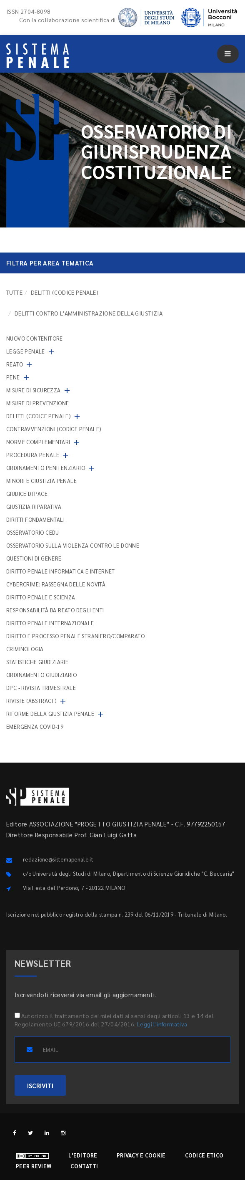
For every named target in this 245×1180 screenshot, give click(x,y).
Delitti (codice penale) (64, 292)
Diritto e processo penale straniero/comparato (75, 635)
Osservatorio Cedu (32, 532)
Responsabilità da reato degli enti (55, 610)
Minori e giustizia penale (41, 480)
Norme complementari (38, 441)
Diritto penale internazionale (50, 623)
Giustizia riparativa (33, 506)
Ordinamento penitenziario (45, 467)
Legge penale (25, 351)
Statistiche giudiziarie (37, 661)
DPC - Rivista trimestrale (41, 687)
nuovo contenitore (34, 338)
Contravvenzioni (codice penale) (53, 428)
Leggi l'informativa (162, 1024)
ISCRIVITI (40, 1085)
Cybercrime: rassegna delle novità (55, 584)
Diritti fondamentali (35, 519)
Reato (14, 364)
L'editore (83, 1155)
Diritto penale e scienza (40, 597)
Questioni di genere (34, 558)
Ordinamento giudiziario (41, 674)
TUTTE (14, 292)
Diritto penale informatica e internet (60, 571)
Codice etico (204, 1155)
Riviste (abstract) (31, 700)
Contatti (84, 1166)
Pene (13, 377)
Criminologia (25, 648)
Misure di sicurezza (33, 390)
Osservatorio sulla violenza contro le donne (72, 545)
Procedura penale (32, 454)
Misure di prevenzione (37, 403)
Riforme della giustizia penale (50, 713)
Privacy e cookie (141, 1155)
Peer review (33, 1166)
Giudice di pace (27, 493)
